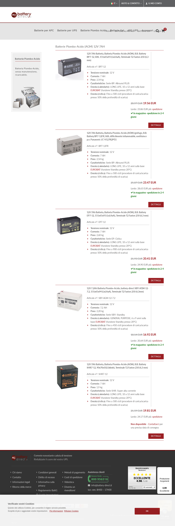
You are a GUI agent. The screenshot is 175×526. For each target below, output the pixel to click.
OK (147, 511)
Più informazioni (56, 511)
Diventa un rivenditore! (69, 489)
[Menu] (170, 469)
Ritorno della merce (21, 487)
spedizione (157, 109)
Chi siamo (17, 472)
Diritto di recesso (46, 477)
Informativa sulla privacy (46, 484)
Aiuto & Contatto (131, 3)
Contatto (16, 477)
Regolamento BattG (47, 490)
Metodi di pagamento (74, 472)
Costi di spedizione (73, 477)
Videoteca (69, 482)
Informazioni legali (21, 482)
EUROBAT (95, 90)
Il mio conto (154, 3)
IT (114, 3)
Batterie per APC (44, 30)
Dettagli (156, 125)
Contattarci (153, 424)
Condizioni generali (47, 472)
